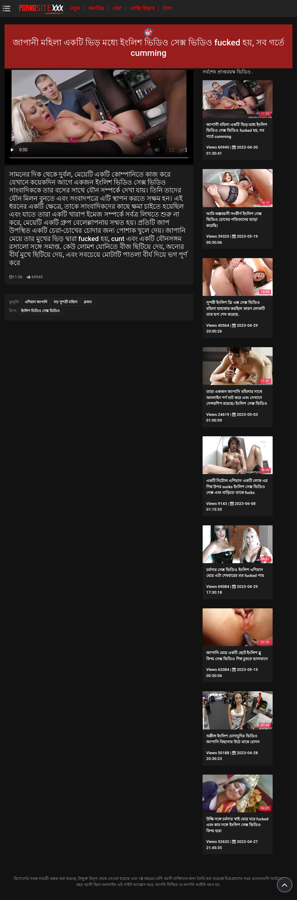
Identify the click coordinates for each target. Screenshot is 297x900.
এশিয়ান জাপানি (36, 302)
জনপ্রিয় (97, 8)
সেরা (117, 8)
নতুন (75, 8)
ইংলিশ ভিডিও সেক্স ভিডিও (40, 311)
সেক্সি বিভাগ (143, 8)
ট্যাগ (167, 8)
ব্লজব (88, 302)
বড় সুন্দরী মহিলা (65, 302)
